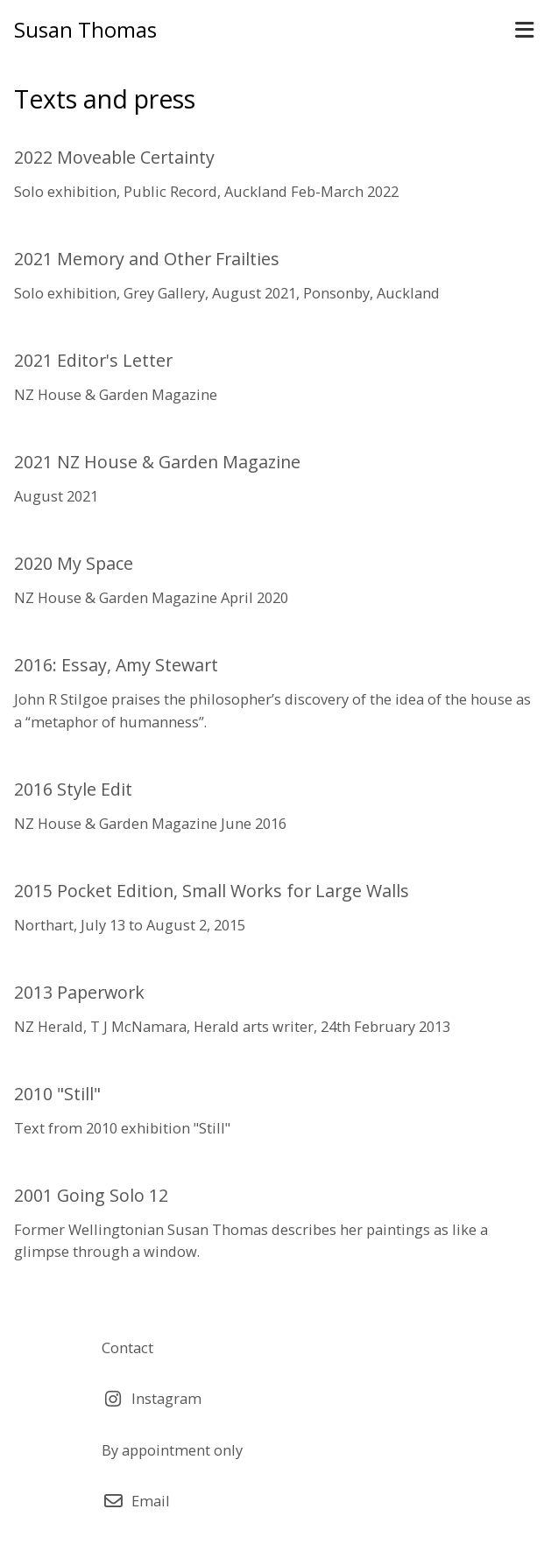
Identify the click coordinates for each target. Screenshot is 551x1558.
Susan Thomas (85, 30)
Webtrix (233, 1534)
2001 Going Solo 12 (91, 1195)
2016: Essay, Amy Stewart (116, 665)
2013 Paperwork (79, 992)
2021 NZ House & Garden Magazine (157, 462)
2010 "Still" (57, 1093)
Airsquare (341, 1534)
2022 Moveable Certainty (114, 157)
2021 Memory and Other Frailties (146, 258)
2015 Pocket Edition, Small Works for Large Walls (211, 890)
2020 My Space (73, 563)
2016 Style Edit (73, 789)
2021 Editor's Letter (93, 360)
